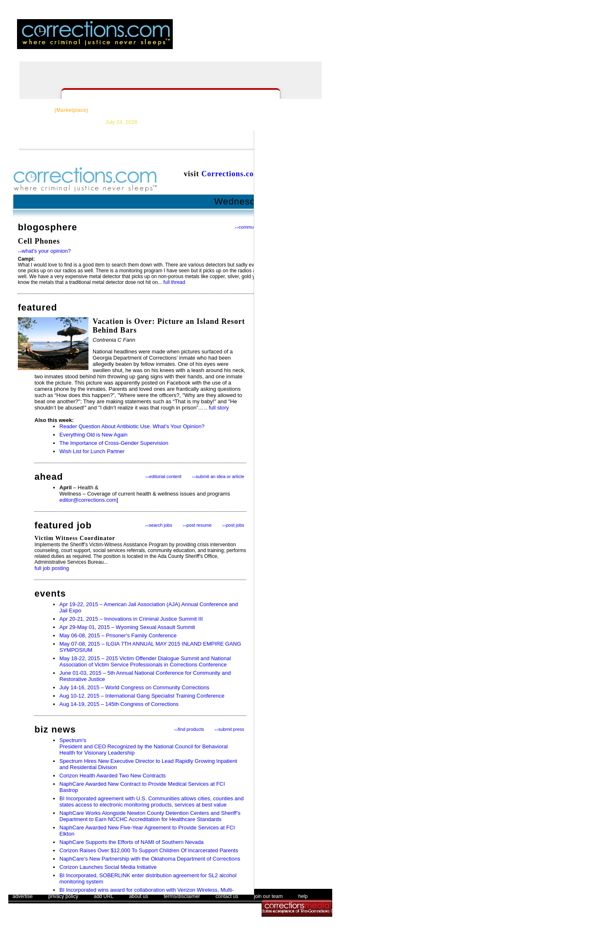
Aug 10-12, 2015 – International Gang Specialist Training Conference (141, 696)
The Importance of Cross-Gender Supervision (113, 443)
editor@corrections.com (87, 500)
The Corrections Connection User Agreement (341, 911)
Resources (116, 110)
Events (277, 110)
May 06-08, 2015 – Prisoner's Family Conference (117, 635)
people (323, 39)
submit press (229, 729)
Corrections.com (230, 174)
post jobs (233, 525)
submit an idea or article (218, 476)
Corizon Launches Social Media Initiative (108, 867)
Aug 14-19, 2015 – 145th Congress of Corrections (119, 704)
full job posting (51, 568)
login (246, 39)
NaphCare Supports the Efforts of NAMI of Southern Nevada (131, 842)
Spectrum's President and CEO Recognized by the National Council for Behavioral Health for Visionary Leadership (143, 746)
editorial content (163, 476)
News (150, 110)
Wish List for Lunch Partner (92, 451)
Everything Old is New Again (93, 435)
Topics (179, 110)
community (248, 226)
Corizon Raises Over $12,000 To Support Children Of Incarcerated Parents (148, 850)
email (298, 39)
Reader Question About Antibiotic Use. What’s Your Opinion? (132, 426)
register (268, 39)
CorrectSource (53, 110)
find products (189, 729)
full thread (174, 282)
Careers (211, 110)
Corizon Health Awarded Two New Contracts (112, 775)
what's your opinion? (44, 251)
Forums (244, 110)
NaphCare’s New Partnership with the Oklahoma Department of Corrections (149, 859)
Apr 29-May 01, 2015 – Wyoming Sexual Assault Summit (127, 627)
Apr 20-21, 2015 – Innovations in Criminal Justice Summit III (131, 619)
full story (219, 408)
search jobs (158, 525)
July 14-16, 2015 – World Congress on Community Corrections (134, 687)
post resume (197, 525)
